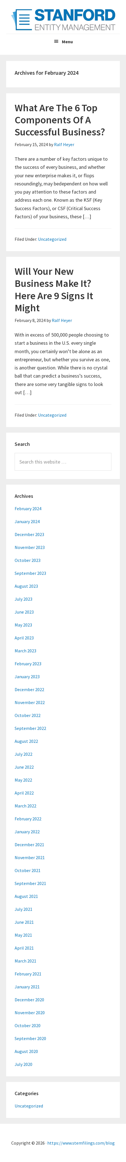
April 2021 (24, 948)
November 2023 (30, 547)
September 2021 (30, 883)
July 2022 (23, 754)
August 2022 (26, 741)
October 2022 (27, 715)
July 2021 (23, 909)
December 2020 (29, 999)
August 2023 (26, 586)
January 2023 (27, 676)
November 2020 (30, 1012)
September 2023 (30, 573)
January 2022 (27, 831)
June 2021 (24, 922)
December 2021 (29, 844)
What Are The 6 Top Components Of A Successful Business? (60, 119)
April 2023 (24, 638)
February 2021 (28, 974)
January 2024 (27, 521)
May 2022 (23, 780)
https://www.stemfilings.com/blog (81, 1143)
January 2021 (27, 986)
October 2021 (27, 870)
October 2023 (27, 560)
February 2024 (28, 508)
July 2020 (23, 1064)
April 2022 (24, 793)
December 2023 (29, 534)
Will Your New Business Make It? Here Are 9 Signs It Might (54, 289)
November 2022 (30, 702)
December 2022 (29, 689)
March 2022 (25, 806)
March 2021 (25, 961)
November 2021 (30, 857)
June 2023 (24, 612)
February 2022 (28, 818)
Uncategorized (52, 239)
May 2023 (23, 625)
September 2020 (30, 1038)
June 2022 (24, 767)
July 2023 (23, 599)
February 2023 (28, 663)
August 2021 (26, 896)
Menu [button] (67, 41)
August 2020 (26, 1051)
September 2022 (30, 728)
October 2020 (27, 1025)
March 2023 (25, 650)
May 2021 (23, 935)
